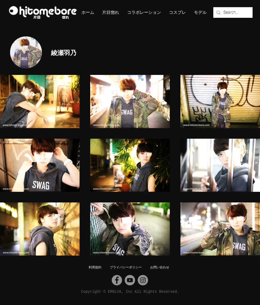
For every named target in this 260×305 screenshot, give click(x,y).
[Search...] (232, 12)
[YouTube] (130, 280)
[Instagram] (143, 280)
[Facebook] (117, 280)
